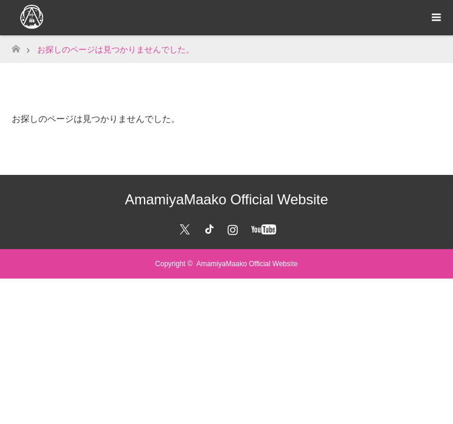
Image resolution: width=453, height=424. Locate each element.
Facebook (207, 227)
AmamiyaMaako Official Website (227, 199)
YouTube (262, 227)
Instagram (231, 227)
